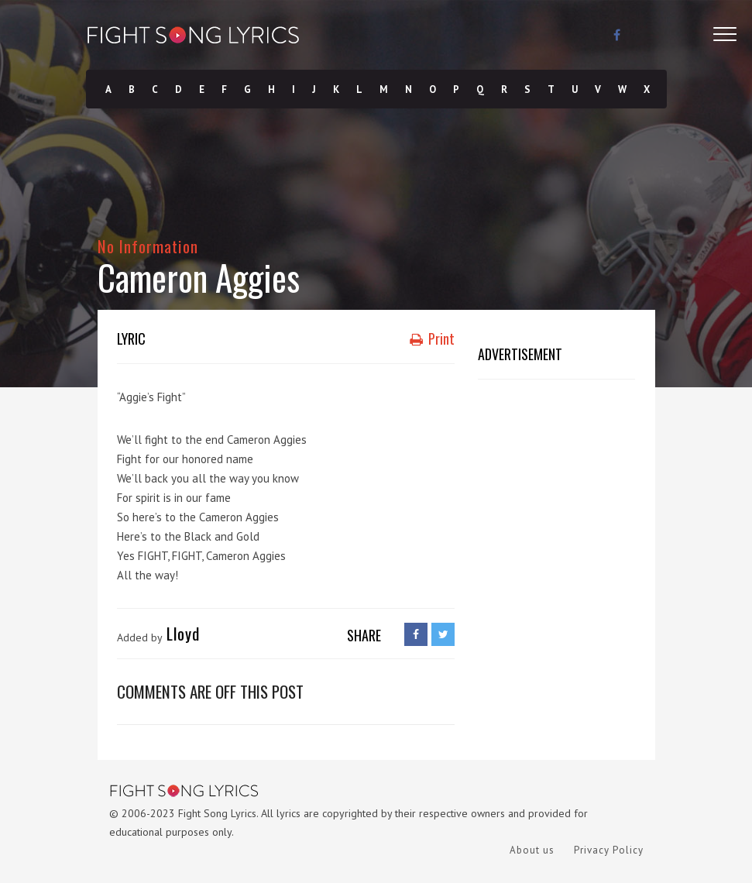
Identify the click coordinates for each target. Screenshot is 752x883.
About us (532, 850)
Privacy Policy (609, 850)
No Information (148, 246)
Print (432, 338)
